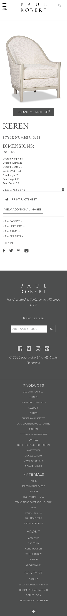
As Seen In (33, 543)
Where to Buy (34, 554)
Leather (33, 491)
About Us (33, 538)
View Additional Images (22, 210)
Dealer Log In (33, 564)
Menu (4, 6)
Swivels (33, 439)
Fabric (33, 481)
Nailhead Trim (33, 518)
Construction (33, 548)
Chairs (34, 397)
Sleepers (33, 407)
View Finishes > (13, 236)
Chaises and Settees (33, 418)
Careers (33, 559)
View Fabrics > (12, 221)
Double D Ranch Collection (33, 445)
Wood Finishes (33, 513)
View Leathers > (13, 226)
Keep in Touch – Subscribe (33, 600)
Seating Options (33, 523)
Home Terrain (33, 450)
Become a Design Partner (33, 584)
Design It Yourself (30, 112)
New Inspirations (33, 461)
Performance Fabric (33, 486)
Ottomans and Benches (33, 434)
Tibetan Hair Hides (33, 496)
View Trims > (11, 231)
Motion (33, 429)
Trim (33, 507)
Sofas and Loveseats (33, 402)
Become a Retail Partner (33, 590)
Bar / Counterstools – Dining (33, 423)
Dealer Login (33, 595)
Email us (33, 579)
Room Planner (33, 466)
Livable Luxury (33, 455)
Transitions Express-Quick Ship (33, 502)
